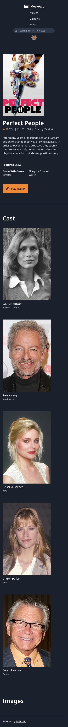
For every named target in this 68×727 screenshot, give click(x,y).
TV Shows (34, 18)
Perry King (10, 395)
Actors (34, 24)
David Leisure (12, 670)
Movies (34, 13)
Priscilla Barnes (13, 487)
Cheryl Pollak (11, 579)
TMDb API (21, 721)
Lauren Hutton (13, 304)
